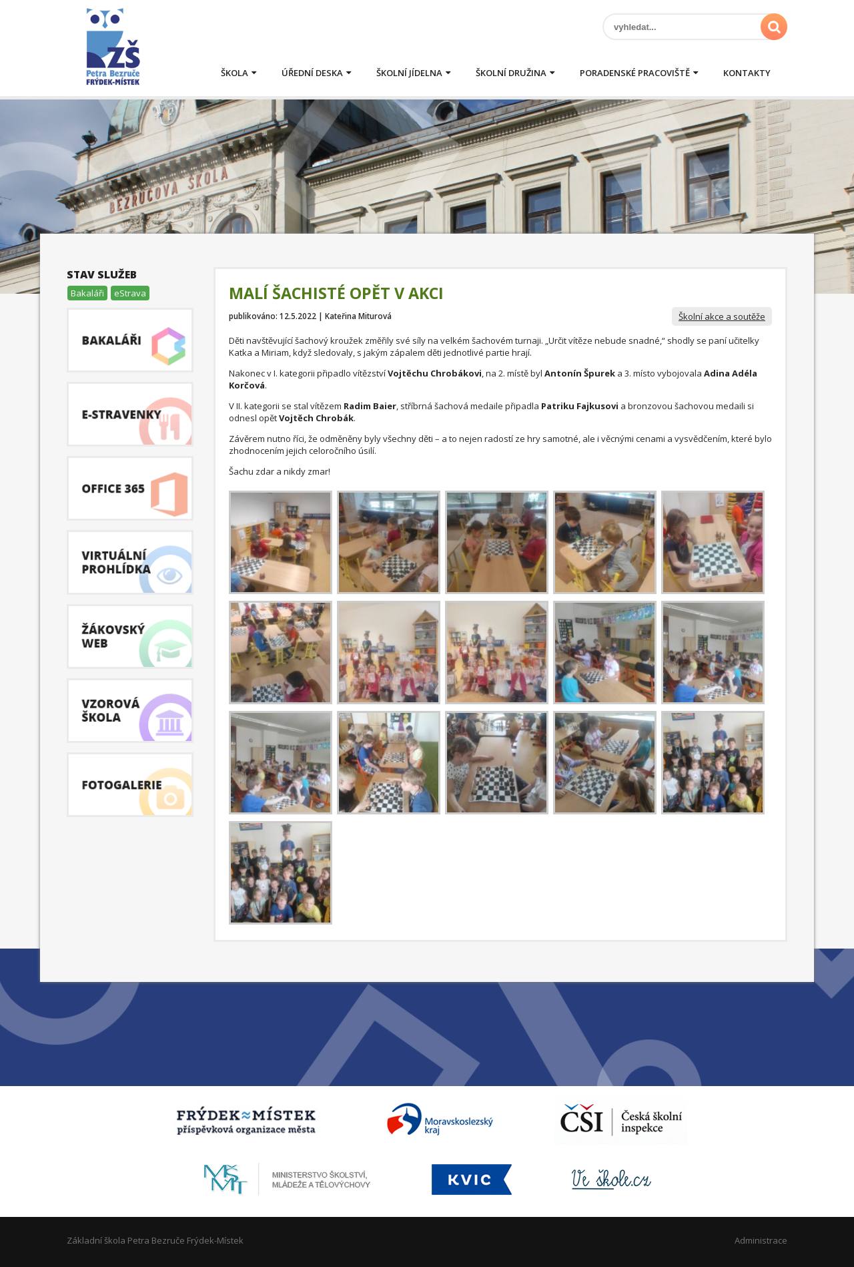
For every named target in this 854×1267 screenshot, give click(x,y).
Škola (234, 73)
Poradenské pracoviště (635, 73)
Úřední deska (312, 73)
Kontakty (747, 73)
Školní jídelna (409, 73)
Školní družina (511, 73)
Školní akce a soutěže (722, 316)
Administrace (761, 1240)
